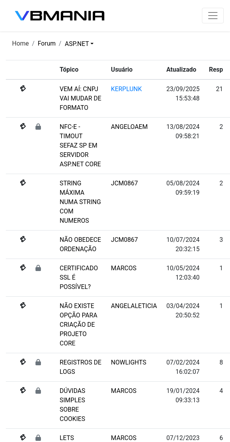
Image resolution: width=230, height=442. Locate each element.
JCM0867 (124, 183)
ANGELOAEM (129, 126)
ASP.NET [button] (77, 44)
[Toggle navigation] (213, 15)
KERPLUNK (126, 89)
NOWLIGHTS (129, 362)
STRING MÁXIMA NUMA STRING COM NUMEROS (80, 202)
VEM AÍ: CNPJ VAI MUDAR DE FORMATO (80, 98)
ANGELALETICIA (134, 306)
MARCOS (123, 268)
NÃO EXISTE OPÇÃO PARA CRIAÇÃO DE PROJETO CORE (78, 324)
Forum (47, 43)
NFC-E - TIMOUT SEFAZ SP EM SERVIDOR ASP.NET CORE (80, 145)
